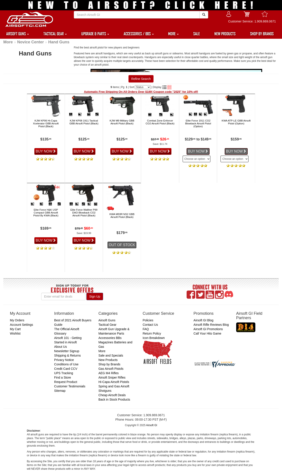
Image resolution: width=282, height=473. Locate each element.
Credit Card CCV (65, 368)
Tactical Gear (107, 324)
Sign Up (94, 296)
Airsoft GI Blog (203, 320)
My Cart (15, 329)
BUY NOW (46, 151)
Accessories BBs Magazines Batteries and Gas (115, 342)
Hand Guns (58, 42)
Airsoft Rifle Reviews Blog (211, 324)
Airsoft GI (151, 425)
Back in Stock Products (114, 399)
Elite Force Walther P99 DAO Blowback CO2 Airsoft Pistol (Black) (83, 212)
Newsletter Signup (66, 351)
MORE (173, 33)
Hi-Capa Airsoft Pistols (113, 382)
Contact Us (150, 324)
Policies (148, 320)
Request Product (65, 382)
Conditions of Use (66, 364)
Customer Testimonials (69, 386)
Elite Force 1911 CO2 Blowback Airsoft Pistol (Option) (198, 123)
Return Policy (152, 333)
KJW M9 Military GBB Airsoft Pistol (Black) (122, 122)
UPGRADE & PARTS (95, 33)
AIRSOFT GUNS (17, 33)
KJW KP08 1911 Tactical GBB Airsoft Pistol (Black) (83, 122)
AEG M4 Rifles (108, 373)
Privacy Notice (64, 360)
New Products (108, 360)
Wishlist (15, 333)
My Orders (17, 320)
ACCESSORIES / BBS (139, 33)
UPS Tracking (63, 373)
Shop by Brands (109, 364)
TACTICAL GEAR (55, 33)
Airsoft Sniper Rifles (112, 377)
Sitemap (59, 390)
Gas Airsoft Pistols (111, 368)
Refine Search (141, 79)
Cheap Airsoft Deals (112, 395)
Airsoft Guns (106, 320)
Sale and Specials (110, 355)
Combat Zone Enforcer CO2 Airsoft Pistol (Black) (160, 122)
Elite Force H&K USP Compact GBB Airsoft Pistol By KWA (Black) (45, 212)
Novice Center (30, 42)
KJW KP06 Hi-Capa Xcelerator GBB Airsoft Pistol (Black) (46, 123)
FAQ (146, 329)
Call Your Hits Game (207, 333)
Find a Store (62, 377)
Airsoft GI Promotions (208, 329)
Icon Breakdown (154, 338)
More (8, 42)
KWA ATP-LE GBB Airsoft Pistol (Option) (236, 122)
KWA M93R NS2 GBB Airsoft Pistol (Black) (122, 215)
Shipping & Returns (67, 355)
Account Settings (21, 324)
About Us (60, 346)
